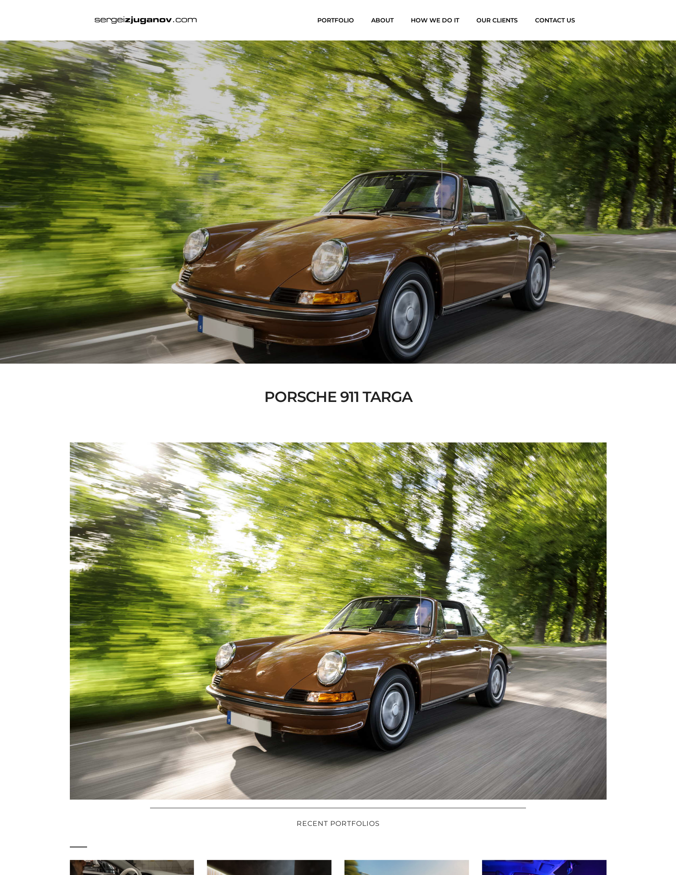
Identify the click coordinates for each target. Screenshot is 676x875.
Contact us (555, 20)
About (382, 20)
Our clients (497, 20)
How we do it (435, 20)
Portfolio (335, 20)
